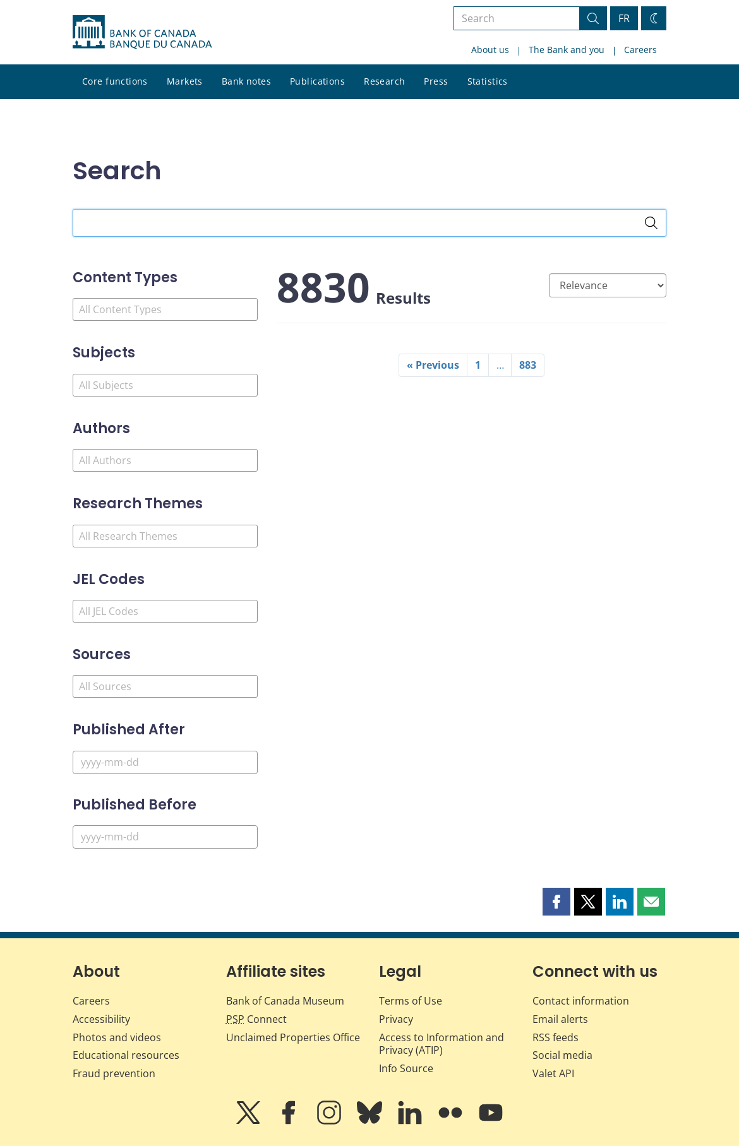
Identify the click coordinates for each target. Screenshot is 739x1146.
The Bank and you (566, 50)
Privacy (396, 1019)
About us (490, 50)
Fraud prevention (114, 1073)
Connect (256, 1019)
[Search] (651, 223)
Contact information (580, 1001)
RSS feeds (555, 1037)
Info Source (406, 1068)
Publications (317, 81)
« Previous (433, 365)
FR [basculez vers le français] (624, 18)
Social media (562, 1055)
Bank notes (246, 81)
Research (384, 81)
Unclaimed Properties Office (293, 1037)
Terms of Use (410, 1001)
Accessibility (101, 1019)
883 (527, 365)
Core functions (115, 81)
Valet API (553, 1073)
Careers (640, 50)
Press (436, 81)
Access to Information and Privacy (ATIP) (441, 1044)
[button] (556, 902)
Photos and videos (117, 1037)
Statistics (487, 81)
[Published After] (165, 762)
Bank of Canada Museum (285, 1001)
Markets (185, 81)
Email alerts (560, 1019)
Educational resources (126, 1055)
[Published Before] (165, 837)
